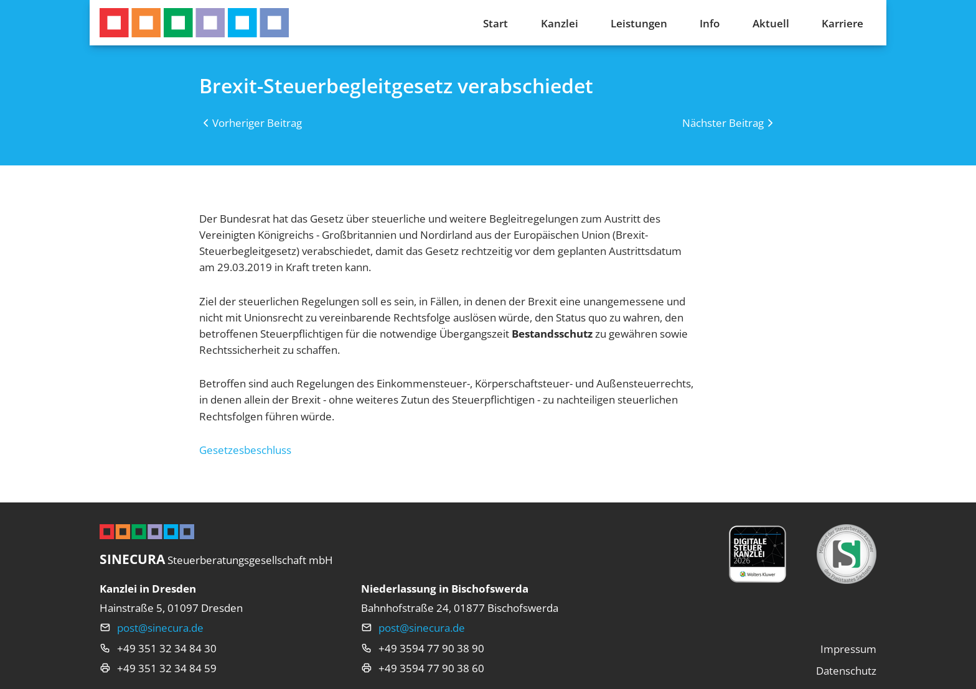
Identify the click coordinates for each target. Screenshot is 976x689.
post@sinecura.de (160, 627)
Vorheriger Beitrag (257, 122)
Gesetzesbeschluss (245, 449)
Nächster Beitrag (723, 122)
